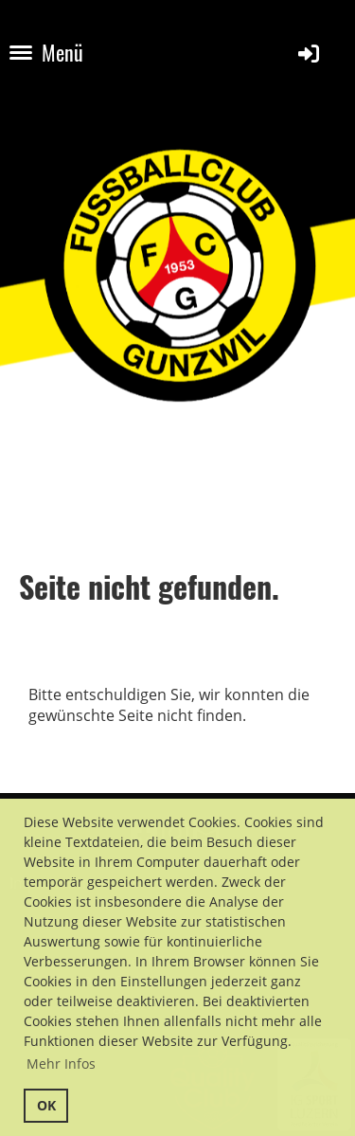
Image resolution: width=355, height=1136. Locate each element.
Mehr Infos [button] (61, 1064)
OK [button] (46, 1105)
